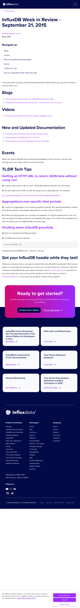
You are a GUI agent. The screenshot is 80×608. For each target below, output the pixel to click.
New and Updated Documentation (17, 59)
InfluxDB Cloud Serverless (14, 429)
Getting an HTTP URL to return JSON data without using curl (39, 178)
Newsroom (56, 435)
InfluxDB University (35, 446)
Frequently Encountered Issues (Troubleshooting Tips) (26, 134)
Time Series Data (11, 452)
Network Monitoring (12, 463)
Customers (33, 432)
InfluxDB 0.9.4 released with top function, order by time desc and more (33, 102)
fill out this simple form (57, 270)
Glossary (32, 469)
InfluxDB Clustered (12, 435)
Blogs (6, 50)
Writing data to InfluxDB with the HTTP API (22, 137)
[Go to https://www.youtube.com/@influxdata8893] (7, 489)
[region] (39, 599)
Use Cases (9, 449)
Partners (56, 432)
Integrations (10, 438)
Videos (7, 55)
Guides (31, 426)
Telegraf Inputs (34, 463)
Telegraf (32, 455)
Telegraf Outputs (34, 466)
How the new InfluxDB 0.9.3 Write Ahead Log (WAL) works (28, 115)
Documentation (34, 440)
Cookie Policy (59, 502)
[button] (75, 4)
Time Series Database (13, 455)
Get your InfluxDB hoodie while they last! (20, 72)
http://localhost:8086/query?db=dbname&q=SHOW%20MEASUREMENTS (31, 195)
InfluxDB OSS (33, 452)
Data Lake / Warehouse (13, 440)
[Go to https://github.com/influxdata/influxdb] (7, 493)
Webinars (32, 438)
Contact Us (56, 438)
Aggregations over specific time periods (31, 201)
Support (32, 435)
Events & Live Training (36, 443)
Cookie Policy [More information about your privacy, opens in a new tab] (21, 598)
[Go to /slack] (12, 493)
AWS (31, 457)
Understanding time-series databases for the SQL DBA (27, 141)
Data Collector (10, 443)
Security (49, 502)
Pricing (8, 446)
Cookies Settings (65, 604)
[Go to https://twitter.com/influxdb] (11, 489)
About (55, 426)
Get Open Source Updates (29, 310)
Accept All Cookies (64, 595)
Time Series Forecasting (14, 457)
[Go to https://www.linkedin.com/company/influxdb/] (15, 488)
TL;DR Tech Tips (10, 68)
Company (18, 33)
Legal (42, 502)
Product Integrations (36, 460)
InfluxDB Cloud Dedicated (14, 432)
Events (6, 64)
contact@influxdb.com (10, 276)
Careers (55, 429)
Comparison (70, 502)
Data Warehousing (12, 460)
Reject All (64, 600)
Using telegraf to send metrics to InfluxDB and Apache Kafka (29, 99)
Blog (31, 429)
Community (33, 449)
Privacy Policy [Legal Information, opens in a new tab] (31, 598)
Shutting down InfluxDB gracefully (27, 227)
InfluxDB (8, 426)
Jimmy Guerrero (9, 33)
